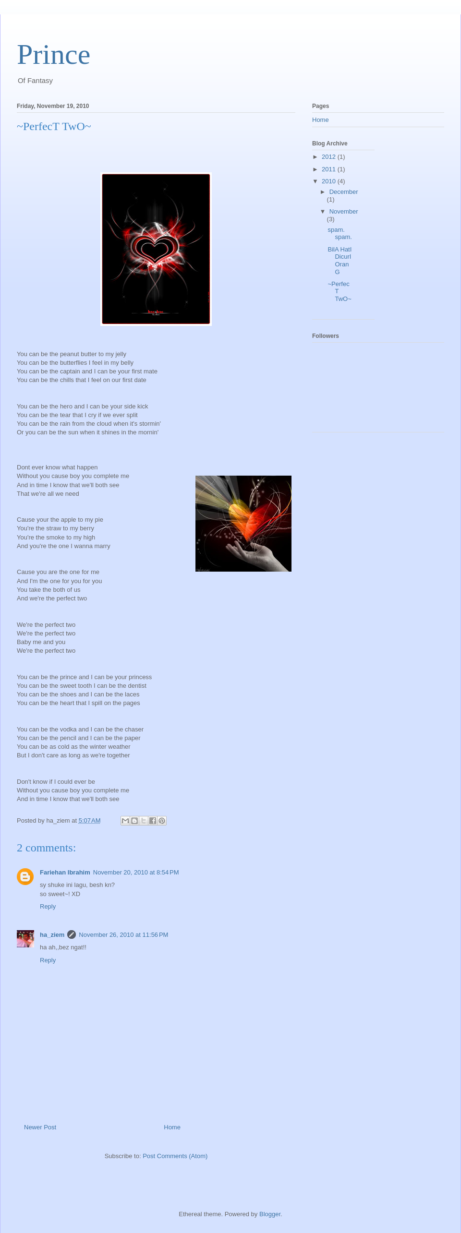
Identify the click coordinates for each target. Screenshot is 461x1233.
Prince (53, 54)
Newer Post (40, 1127)
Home (172, 1127)
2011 (330, 169)
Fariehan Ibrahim (65, 872)
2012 (330, 156)
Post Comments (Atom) (175, 1156)
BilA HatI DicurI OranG (340, 260)
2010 (330, 181)
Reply (48, 906)
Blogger (269, 1214)
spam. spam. (340, 233)
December (343, 191)
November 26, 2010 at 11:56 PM (123, 934)
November (343, 211)
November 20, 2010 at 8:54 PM (136, 872)
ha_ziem (52, 934)
